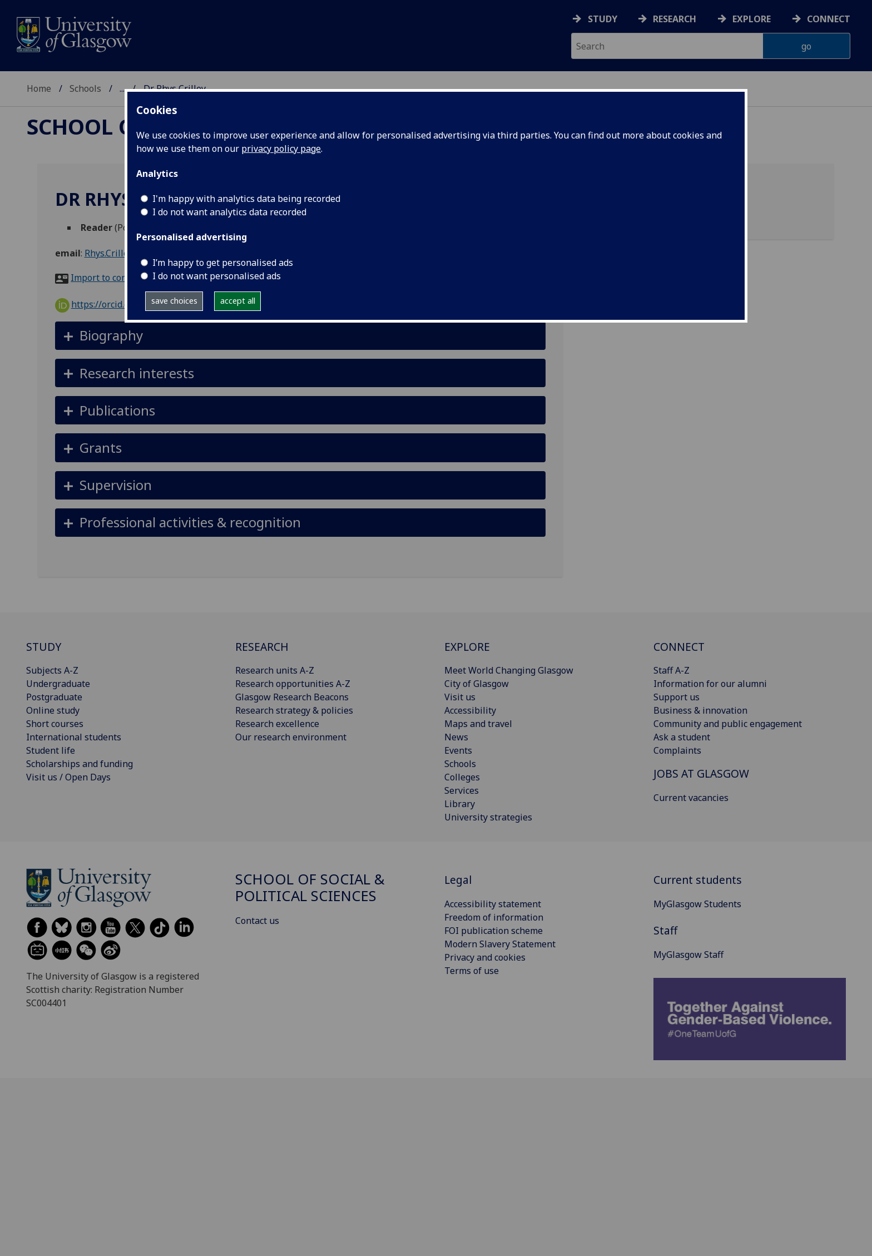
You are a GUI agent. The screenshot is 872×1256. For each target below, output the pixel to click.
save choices (174, 300)
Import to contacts (109, 277)
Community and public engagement (727, 724)
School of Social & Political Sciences (310, 887)
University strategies (488, 817)
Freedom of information (493, 917)
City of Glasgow (476, 684)
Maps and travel (478, 724)
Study (602, 19)
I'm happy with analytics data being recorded (246, 198)
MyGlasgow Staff (688, 954)
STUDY (43, 646)
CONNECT (679, 646)
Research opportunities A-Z (292, 684)
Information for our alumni (710, 684)
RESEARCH (262, 646)
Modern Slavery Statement (500, 944)
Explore (751, 19)
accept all (237, 300)
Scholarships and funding (79, 764)
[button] (300, 336)
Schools (85, 88)
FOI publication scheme (493, 930)
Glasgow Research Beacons (292, 697)
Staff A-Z (671, 670)
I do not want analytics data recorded (229, 212)
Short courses (54, 724)
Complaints (677, 750)
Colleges (462, 777)
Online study (53, 710)
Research (674, 19)
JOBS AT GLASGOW (701, 773)
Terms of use (471, 971)
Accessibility (470, 710)
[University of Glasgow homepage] (73, 33)
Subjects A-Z (52, 670)
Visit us (459, 697)
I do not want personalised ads (216, 276)
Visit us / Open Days (68, 777)
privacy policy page (281, 148)
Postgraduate (54, 697)
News (456, 737)
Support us (676, 697)
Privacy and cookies (485, 957)
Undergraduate (58, 684)
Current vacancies (691, 798)
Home (39, 88)
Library (459, 804)
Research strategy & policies (294, 710)
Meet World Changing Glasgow (508, 670)
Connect (828, 19)
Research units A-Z (274, 670)
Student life (50, 750)
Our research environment (290, 737)
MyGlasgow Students (697, 904)
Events (458, 750)
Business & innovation (700, 710)
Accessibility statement (492, 904)
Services (461, 790)
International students (73, 737)
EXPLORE (467, 646)
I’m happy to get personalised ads (222, 262)
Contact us (257, 920)
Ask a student (681, 737)
